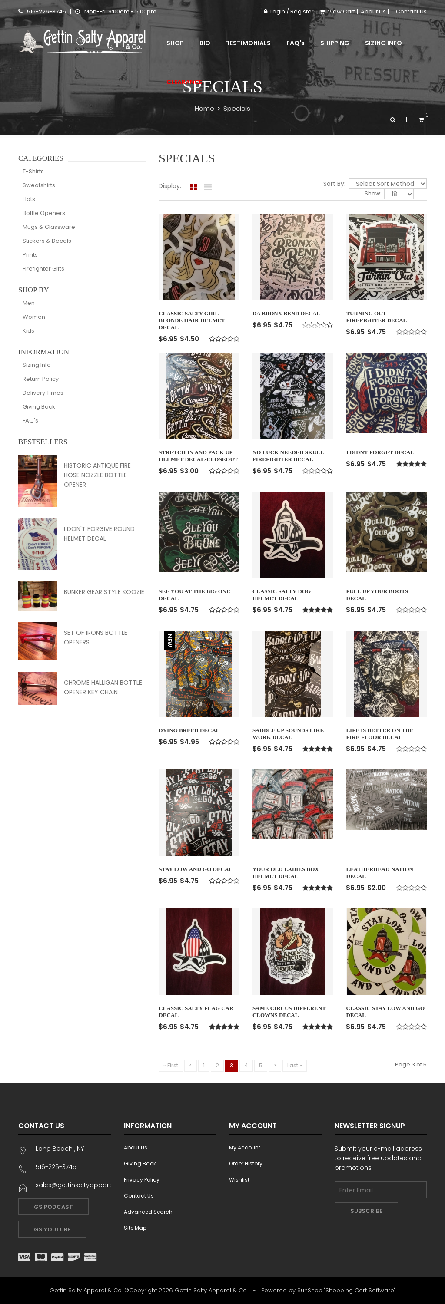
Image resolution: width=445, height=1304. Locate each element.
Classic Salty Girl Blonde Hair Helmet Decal (192, 320)
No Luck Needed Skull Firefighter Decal (288, 455)
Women (34, 317)
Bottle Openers (44, 213)
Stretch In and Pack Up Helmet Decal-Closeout (198, 455)
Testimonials (248, 43)
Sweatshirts (39, 185)
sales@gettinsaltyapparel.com (84, 1185)
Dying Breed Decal (189, 730)
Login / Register (289, 11)
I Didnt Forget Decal (380, 452)
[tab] (193, 187)
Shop (175, 43)
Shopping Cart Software (359, 1290)
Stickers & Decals (47, 241)
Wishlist (239, 1179)
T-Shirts (33, 171)
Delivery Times (43, 393)
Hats (29, 199)
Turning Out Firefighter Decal (376, 317)
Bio (204, 43)
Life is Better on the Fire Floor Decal (379, 733)
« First (170, 1065)
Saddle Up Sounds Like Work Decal (288, 733)
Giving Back (39, 407)
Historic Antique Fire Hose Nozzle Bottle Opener (97, 475)
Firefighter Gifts (43, 268)
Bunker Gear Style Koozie (104, 592)
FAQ (295, 43)
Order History (245, 1163)
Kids (28, 331)
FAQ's (30, 420)
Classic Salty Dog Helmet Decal (281, 594)
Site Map (135, 1227)
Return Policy (41, 379)
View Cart (337, 11)
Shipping (334, 43)
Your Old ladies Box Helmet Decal (285, 872)
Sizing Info (383, 43)
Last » (294, 1065)
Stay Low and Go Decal (195, 869)
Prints (30, 255)
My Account (244, 1147)
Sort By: (335, 183)
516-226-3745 (42, 11)
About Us (373, 11)
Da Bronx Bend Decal (286, 313)
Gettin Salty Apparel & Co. (211, 1290)
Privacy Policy (141, 1179)
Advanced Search (148, 1211)
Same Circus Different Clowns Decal (289, 1011)
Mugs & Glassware (49, 227)
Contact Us (411, 11)
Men (29, 303)
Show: (374, 194)
